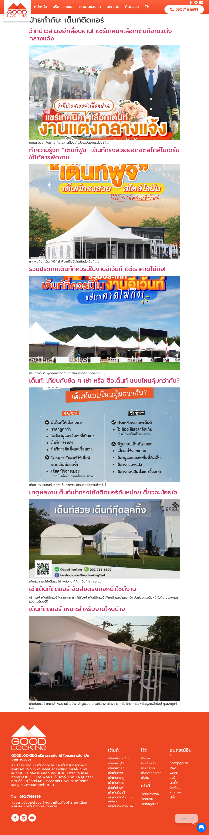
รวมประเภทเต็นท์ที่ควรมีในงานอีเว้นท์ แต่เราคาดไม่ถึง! (97, 269)
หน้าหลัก (40, 6)
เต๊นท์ (113, 750)
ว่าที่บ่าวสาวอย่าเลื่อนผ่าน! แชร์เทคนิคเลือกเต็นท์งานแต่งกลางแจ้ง (100, 34)
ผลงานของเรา (90, 6)
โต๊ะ (144, 750)
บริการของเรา (63, 6)
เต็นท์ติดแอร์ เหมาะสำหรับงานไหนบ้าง (77, 609)
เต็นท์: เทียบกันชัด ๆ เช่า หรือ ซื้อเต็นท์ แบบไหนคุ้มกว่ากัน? (104, 380)
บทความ (113, 6)
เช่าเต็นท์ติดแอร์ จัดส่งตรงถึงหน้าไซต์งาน (82, 589)
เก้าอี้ (145, 785)
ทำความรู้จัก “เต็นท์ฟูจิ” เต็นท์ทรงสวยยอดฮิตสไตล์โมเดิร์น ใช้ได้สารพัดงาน (104, 154)
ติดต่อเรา (132, 6)
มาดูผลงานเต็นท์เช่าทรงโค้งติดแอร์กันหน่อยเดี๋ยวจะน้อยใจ (103, 492)
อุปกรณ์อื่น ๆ (181, 752)
